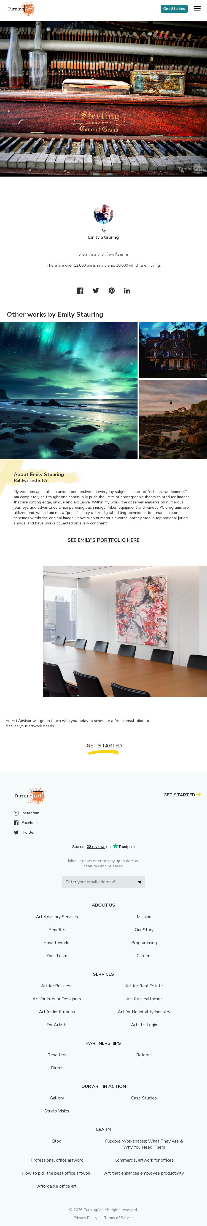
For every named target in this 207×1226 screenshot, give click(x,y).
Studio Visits (56, 1111)
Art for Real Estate (144, 986)
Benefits (57, 930)
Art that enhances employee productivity (144, 1173)
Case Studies (144, 1098)
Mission (144, 917)
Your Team (57, 956)
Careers (144, 956)
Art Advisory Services (57, 917)
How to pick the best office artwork (57, 1173)
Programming (144, 943)
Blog (56, 1141)
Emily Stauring (103, 237)
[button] (197, 9)
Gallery (57, 1098)
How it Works (57, 943)
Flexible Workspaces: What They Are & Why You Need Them (144, 1144)
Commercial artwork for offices (144, 1160)
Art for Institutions (57, 1012)
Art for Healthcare (144, 999)
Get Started (174, 8)
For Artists (57, 1025)
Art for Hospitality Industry (144, 1012)
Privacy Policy (85, 1217)
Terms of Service (119, 1217)
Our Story (144, 930)
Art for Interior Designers (57, 999)
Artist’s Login (144, 1025)
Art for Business (56, 986)
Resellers (56, 1055)
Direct (57, 1068)
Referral (144, 1055)
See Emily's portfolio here (103, 540)
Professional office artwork (57, 1160)
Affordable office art (57, 1186)
